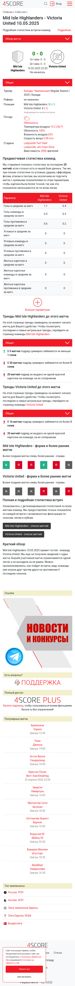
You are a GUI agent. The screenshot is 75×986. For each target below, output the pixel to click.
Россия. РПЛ (13, 892)
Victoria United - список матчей (23, 534)
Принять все (24, 969)
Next (67, 633)
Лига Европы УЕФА (17, 915)
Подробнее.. (65, 30)
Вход (56, 3)
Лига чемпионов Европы (21, 907)
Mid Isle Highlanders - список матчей (26, 525)
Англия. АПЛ (13, 900)
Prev (7, 633)
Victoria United (34, 404)
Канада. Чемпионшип (37, 90)
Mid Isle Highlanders (38, 334)
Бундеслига (13, 923)
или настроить (24, 977)
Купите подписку (13, 705)
